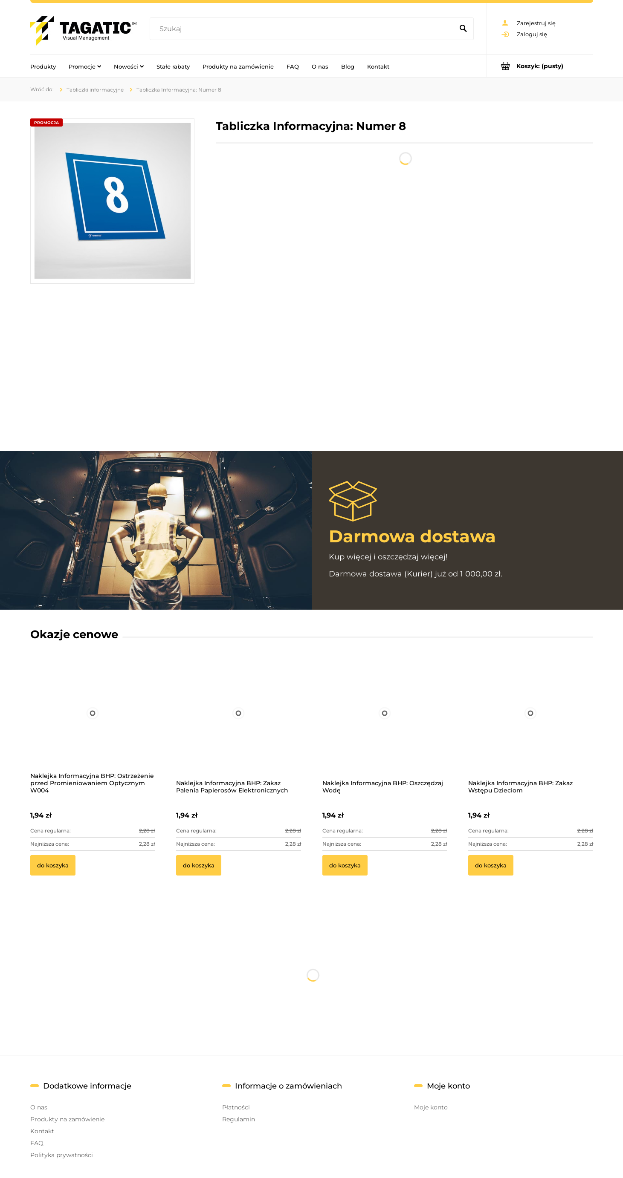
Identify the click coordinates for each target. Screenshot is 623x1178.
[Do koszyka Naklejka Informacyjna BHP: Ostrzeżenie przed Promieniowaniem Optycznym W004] (52, 865)
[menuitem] (43, 66)
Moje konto (431, 1107)
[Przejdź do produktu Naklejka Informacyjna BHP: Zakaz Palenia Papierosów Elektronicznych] (238, 724)
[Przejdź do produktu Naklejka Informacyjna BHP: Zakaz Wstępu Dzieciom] (530, 724)
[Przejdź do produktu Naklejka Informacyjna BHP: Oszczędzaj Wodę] (384, 724)
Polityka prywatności (61, 1155)
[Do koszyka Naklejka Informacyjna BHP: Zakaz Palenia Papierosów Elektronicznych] (198, 865)
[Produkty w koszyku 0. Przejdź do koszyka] (540, 66)
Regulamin (238, 1119)
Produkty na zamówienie (67, 1119)
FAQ (36, 1143)
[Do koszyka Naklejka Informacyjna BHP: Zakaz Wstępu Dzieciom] (490, 865)
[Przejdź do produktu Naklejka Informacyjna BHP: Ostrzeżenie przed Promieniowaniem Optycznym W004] (92, 724)
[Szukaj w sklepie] (303, 29)
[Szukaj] (463, 29)
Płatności (236, 1107)
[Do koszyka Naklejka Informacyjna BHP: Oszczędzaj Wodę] (345, 865)
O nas (38, 1107)
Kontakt (42, 1131)
